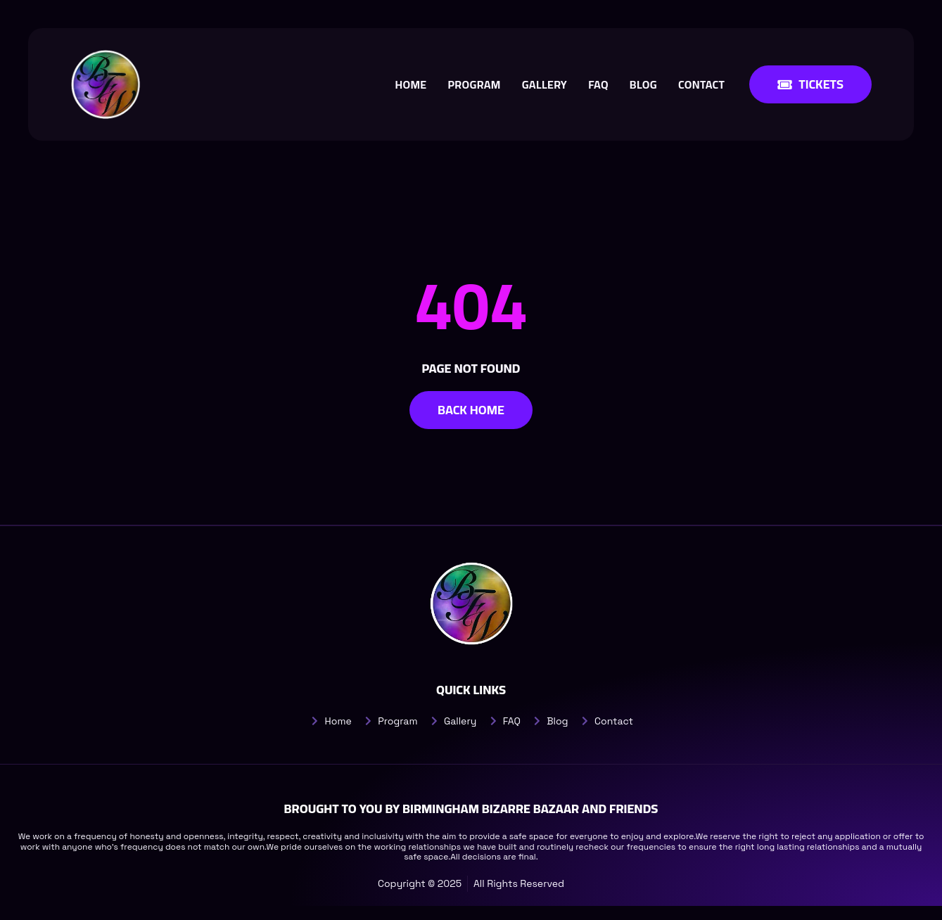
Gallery (544, 84)
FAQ (598, 84)
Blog (643, 84)
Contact (701, 84)
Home (410, 84)
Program (473, 84)
